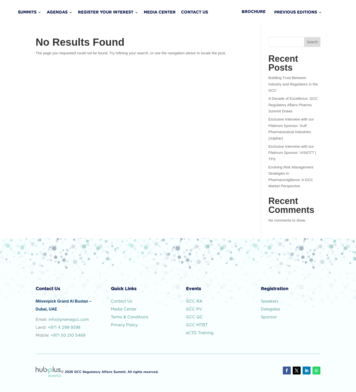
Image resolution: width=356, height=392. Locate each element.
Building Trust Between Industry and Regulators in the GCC (293, 84)
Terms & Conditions (129, 317)
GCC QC (194, 317)
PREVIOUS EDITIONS (295, 12)
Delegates (270, 309)
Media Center (160, 12)
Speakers (269, 301)
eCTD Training (200, 333)
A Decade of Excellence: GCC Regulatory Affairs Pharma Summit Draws (293, 104)
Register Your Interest (105, 12)
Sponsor (269, 317)
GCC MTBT (197, 325)
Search (312, 42)
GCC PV (194, 309)
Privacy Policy (124, 325)
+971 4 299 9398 (64, 328)
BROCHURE (254, 12)
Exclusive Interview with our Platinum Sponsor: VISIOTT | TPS (292, 152)
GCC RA (194, 301)
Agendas (57, 12)
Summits (27, 12)
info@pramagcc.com (68, 320)
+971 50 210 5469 (68, 335)
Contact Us (194, 12)
